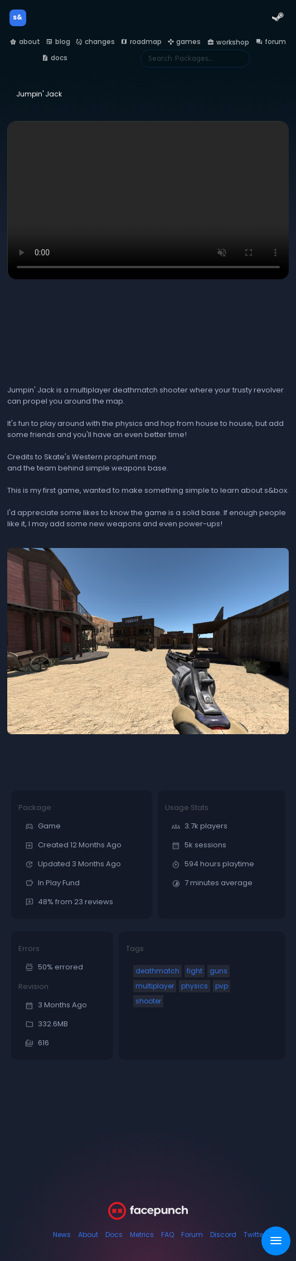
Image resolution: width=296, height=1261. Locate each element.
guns (218, 971)
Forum (192, 1234)
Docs (114, 1234)
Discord (223, 1234)
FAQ (167, 1234)
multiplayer (154, 986)
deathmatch (157, 971)
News (62, 1234)
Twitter (254, 1234)
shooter (148, 1001)
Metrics (142, 1234)
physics (194, 986)
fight (194, 971)
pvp (221, 986)
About (88, 1234)
